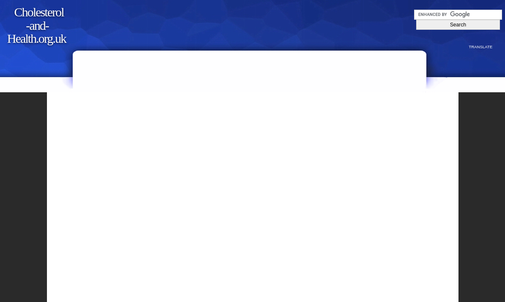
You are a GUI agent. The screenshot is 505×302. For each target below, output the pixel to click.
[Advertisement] (251, 22)
